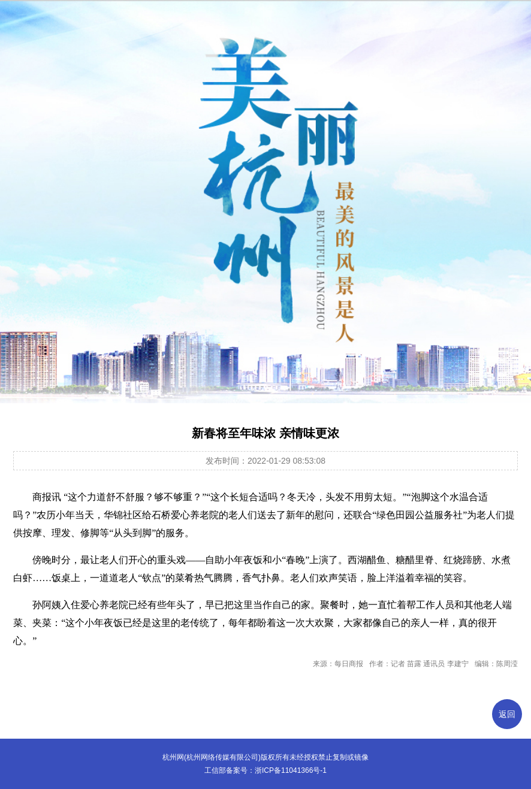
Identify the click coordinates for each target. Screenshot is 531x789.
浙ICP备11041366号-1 (291, 770)
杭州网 (173, 757)
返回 (507, 714)
